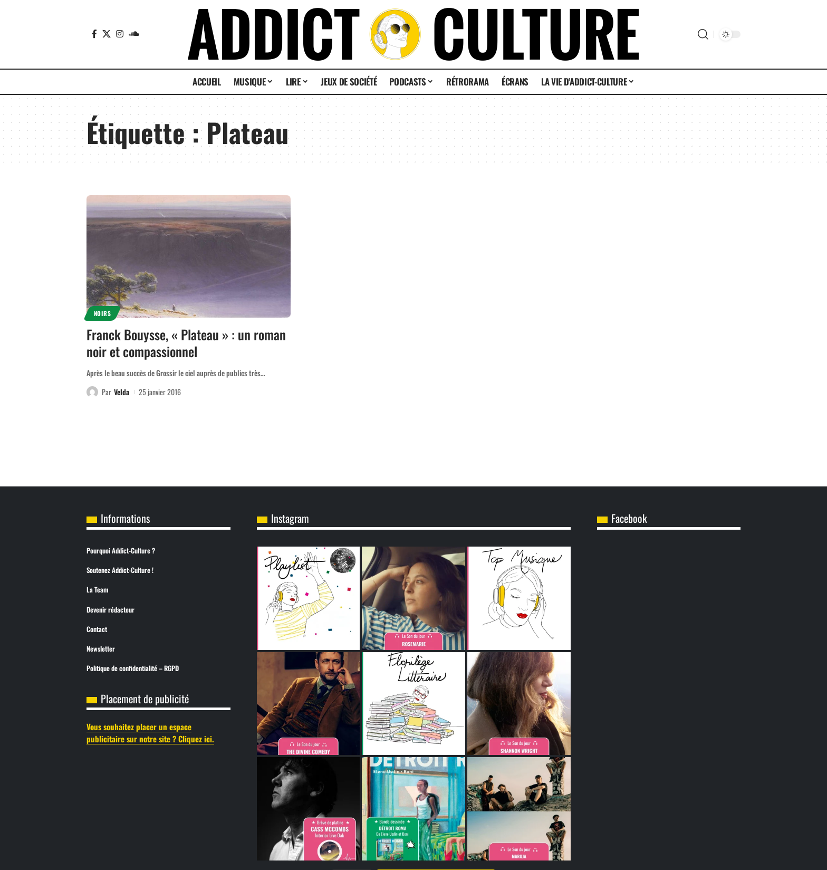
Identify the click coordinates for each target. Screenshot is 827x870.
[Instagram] (119, 34)
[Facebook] (94, 34)
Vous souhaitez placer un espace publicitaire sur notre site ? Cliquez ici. (150, 732)
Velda (121, 391)
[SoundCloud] (134, 34)
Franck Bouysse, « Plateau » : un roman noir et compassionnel (186, 342)
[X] (106, 34)
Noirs (102, 313)
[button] (703, 34)
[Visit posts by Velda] (92, 392)
